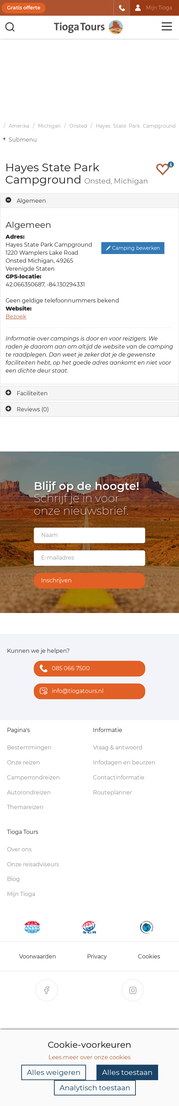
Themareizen (25, 807)
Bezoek (16, 316)
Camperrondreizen (33, 777)
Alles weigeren (53, 1072)
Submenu (23, 139)
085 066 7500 (63, 669)
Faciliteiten (32, 393)
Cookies (149, 956)
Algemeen (31, 200)
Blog (13, 879)
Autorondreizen (29, 792)
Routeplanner (112, 792)
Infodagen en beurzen (124, 762)
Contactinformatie (119, 777)
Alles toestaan (127, 1072)
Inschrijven (56, 580)
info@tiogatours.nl (70, 691)
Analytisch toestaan (95, 1087)
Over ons (19, 849)
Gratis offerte (23, 8)
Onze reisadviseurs (33, 864)
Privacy (97, 956)
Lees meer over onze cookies (89, 1056)
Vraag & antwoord (117, 747)
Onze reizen (23, 762)
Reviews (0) (33, 409)
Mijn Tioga (21, 894)
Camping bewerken (133, 248)
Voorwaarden (37, 956)
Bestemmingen (29, 747)
